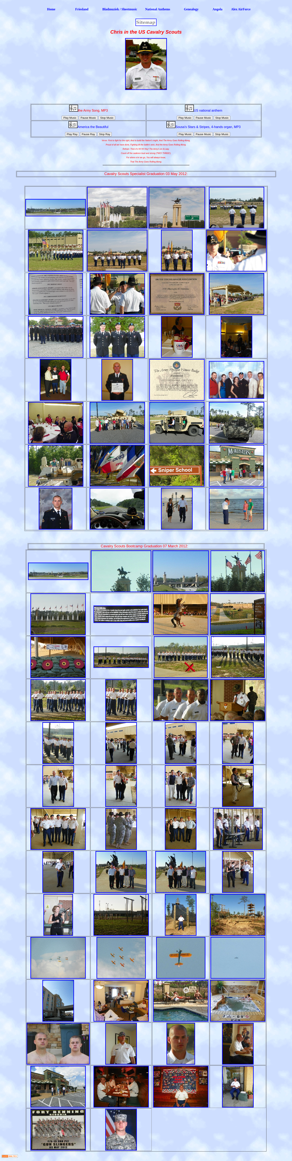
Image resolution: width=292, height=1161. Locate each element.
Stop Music (107, 117)
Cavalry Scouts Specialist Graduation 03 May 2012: (146, 174)
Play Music (69, 117)
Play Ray (72, 134)
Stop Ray (104, 134)
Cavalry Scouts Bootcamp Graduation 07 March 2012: (145, 546)
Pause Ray (88, 134)
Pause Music (88, 117)
